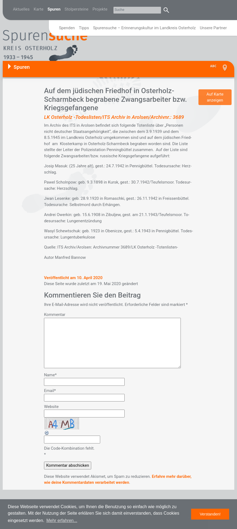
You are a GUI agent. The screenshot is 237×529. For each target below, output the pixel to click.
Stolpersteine (77, 9)
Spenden (67, 27)
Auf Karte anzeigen (214, 97)
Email (50, 390)
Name (50, 375)
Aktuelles (21, 9)
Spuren (54, 9)
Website (51, 406)
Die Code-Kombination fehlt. (69, 448)
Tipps (84, 27)
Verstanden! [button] (210, 514)
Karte (38, 9)
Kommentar (54, 314)
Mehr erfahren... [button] (61, 520)
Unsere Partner (213, 27)
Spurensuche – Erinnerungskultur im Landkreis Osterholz (144, 27)
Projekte (100, 9)
